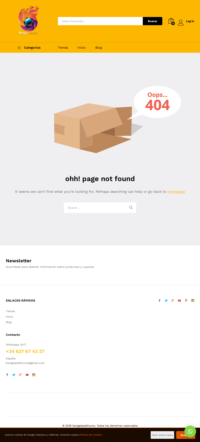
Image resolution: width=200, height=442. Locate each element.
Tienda (63, 47)
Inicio (82, 47)
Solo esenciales (162, 435)
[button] (190, 431)
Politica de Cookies (91, 434)
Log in (186, 21)
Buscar (152, 21)
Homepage (176, 191)
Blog (98, 47)
